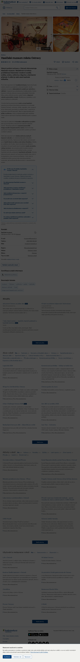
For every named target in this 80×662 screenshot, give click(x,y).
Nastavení (28, 657)
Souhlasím (7, 657)
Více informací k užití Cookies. (39, 652)
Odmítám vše (17, 657)
